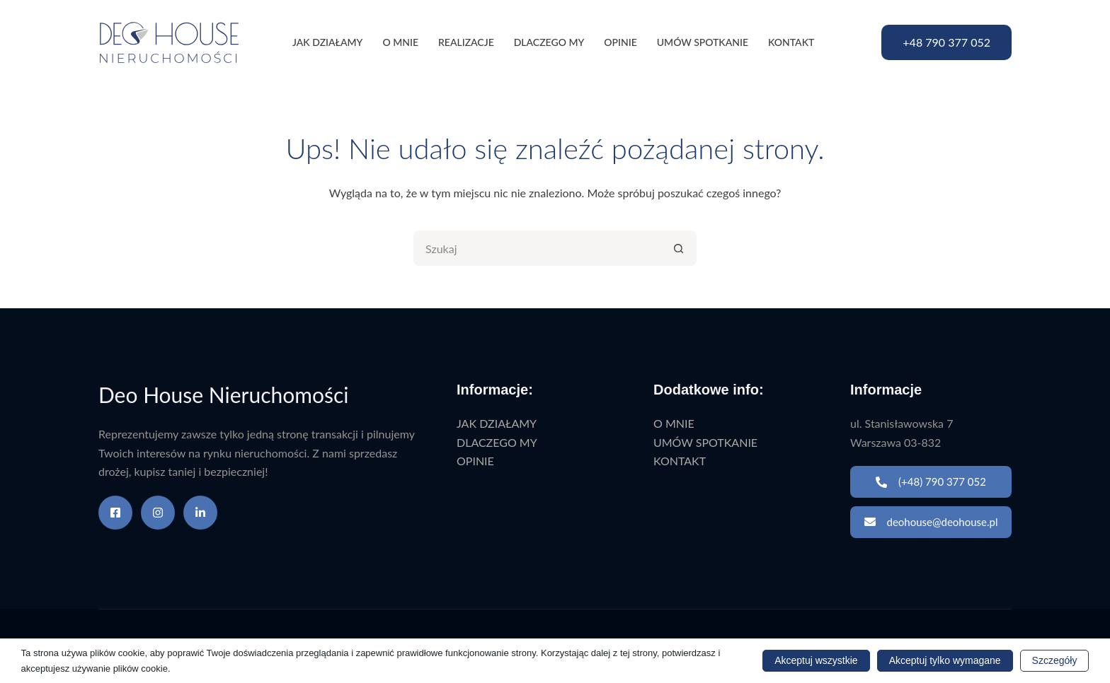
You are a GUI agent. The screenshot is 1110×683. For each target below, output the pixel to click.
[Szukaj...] (537, 248)
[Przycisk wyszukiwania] (679, 248)
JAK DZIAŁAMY (327, 42)
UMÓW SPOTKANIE (702, 42)
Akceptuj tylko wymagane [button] (945, 660)
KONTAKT (791, 42)
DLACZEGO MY (549, 42)
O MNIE (400, 42)
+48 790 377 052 (946, 42)
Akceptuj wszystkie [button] (815, 660)
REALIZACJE (466, 42)
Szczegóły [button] (1054, 660)
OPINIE (620, 42)
